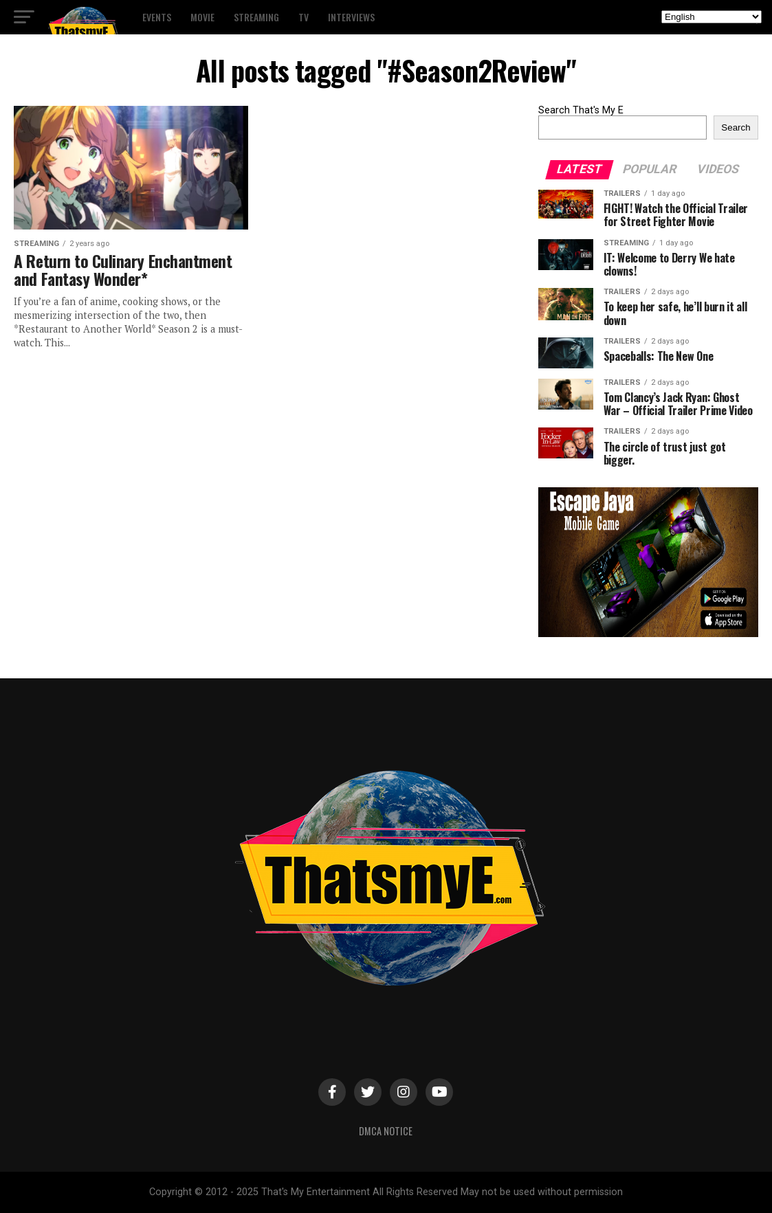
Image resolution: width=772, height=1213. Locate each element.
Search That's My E (581, 110)
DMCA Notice (385, 1131)
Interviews (351, 17)
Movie (202, 17)
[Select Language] (711, 16)
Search (735, 127)
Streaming (256, 17)
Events (156, 17)
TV (303, 17)
